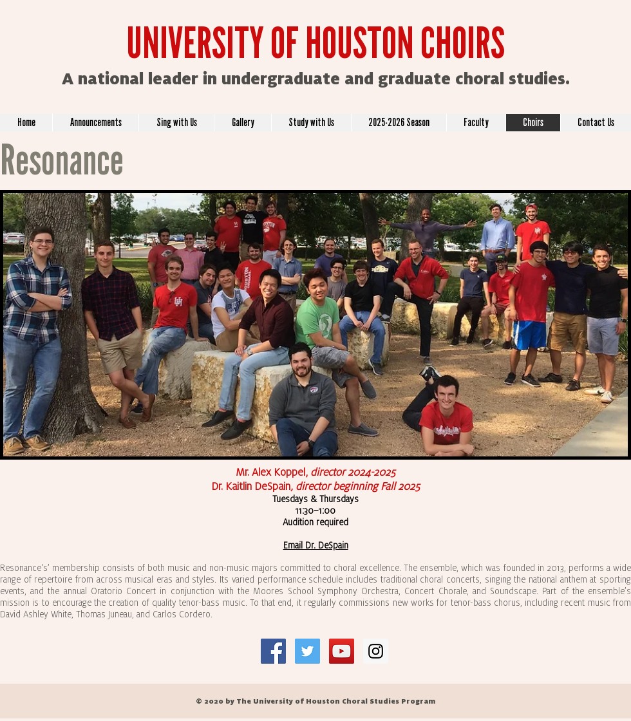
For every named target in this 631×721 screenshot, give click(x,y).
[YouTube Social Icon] (341, 651)
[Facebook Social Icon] (273, 651)
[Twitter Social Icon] (307, 651)
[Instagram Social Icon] (375, 651)
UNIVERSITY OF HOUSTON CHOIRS (315, 43)
